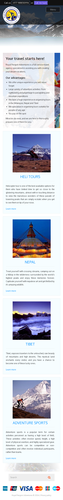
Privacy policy (46, 495)
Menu (53, 9)
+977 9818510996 (20, 3)
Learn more (11, 209)
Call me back (41, 3)
